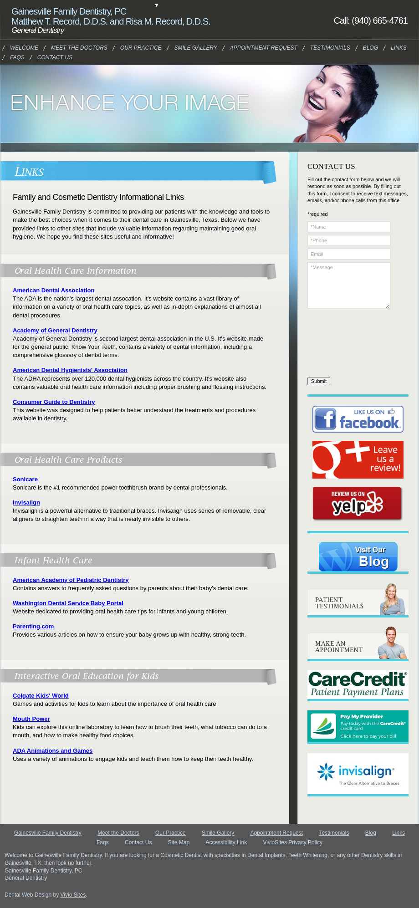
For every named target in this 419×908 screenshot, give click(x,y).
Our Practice (170, 833)
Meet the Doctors (70, 48)
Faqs (17, 57)
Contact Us (51, 57)
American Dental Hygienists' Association (70, 370)
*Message (348, 285)
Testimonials (325, 48)
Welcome (22, 48)
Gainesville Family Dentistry (48, 833)
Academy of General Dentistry (55, 330)
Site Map (178, 842)
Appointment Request (252, 48)
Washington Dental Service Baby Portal (68, 603)
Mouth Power (31, 718)
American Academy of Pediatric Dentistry (71, 579)
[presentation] (344, 344)
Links (399, 48)
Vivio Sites (73, 895)
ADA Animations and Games (52, 750)
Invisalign (26, 502)
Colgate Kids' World (41, 695)
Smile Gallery (218, 833)
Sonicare (25, 479)
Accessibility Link (226, 842)
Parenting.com (33, 626)
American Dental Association (53, 290)
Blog (370, 48)
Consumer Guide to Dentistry (54, 401)
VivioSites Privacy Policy (292, 842)
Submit (319, 381)
